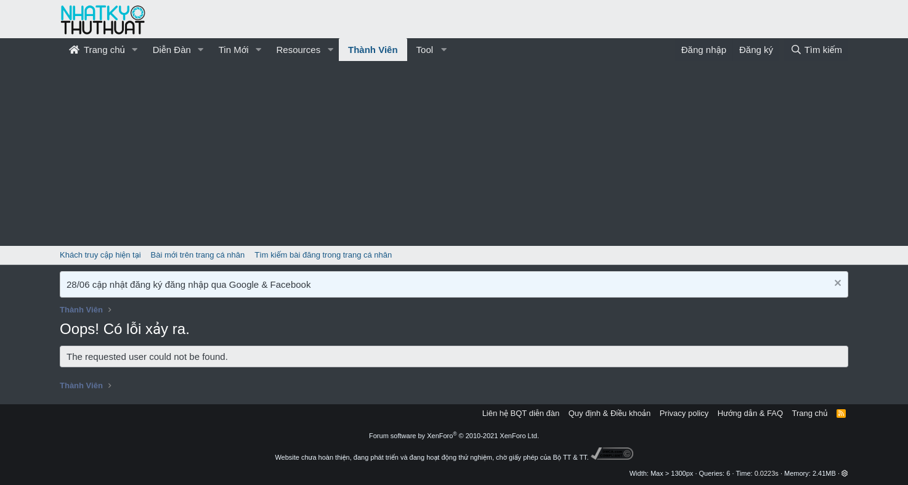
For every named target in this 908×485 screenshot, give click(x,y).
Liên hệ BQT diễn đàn (521, 413)
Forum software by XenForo (454, 435)
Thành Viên (373, 49)
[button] (135, 49)
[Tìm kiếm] (816, 49)
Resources (298, 49)
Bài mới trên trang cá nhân (198, 254)
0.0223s (767, 473)
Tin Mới (234, 49)
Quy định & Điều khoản (610, 413)
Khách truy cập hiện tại (100, 254)
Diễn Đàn (172, 49)
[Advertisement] (454, 153)
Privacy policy (684, 413)
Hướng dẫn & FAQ (750, 413)
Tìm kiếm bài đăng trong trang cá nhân (323, 254)
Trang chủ (97, 49)
